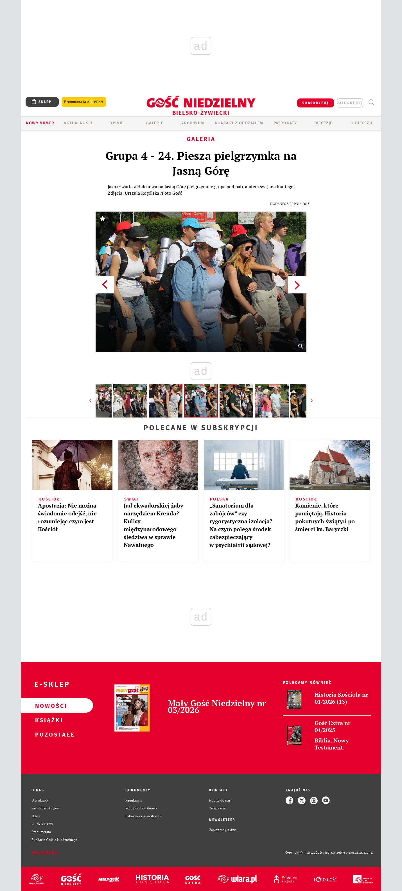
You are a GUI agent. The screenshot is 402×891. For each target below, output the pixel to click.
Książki (48, 720)
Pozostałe (48, 734)
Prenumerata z (83, 102)
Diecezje (323, 123)
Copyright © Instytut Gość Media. (309, 852)
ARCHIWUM (192, 123)
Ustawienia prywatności (143, 816)
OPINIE (116, 123)
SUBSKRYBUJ (315, 103)
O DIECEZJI (361, 123)
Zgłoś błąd (44, 853)
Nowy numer (40, 123)
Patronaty (285, 123)
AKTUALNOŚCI (78, 123)
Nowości (48, 706)
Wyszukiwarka (371, 102)
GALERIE (154, 123)
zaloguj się (350, 103)
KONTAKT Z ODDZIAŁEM (239, 123)
